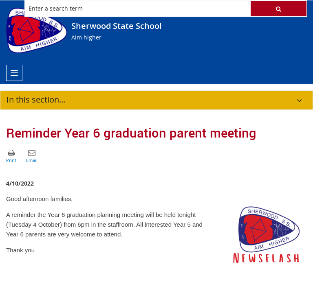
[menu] (14, 73)
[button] (278, 8)
